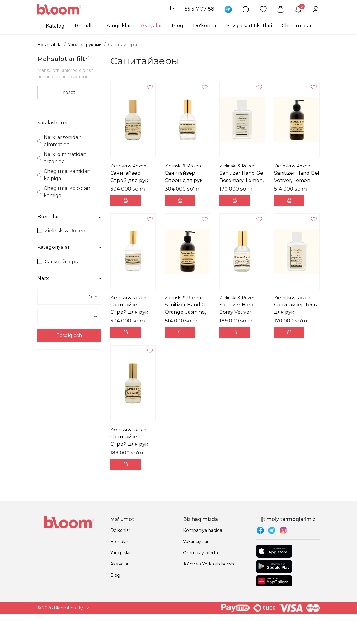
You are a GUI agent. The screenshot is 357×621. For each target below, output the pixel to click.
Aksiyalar (151, 26)
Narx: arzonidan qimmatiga (59, 140)
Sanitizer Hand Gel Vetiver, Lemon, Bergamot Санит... (296, 180)
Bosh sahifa (49, 44)
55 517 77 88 (199, 9)
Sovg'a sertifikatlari (249, 26)
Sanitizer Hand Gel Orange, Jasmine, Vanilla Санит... (187, 312)
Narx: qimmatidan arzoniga (62, 157)
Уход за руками (85, 44)
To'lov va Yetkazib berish (208, 564)
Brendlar (86, 26)
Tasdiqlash (69, 335)
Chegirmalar (297, 26)
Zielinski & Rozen (61, 231)
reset (69, 92)
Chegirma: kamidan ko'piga (63, 174)
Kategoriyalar (69, 247)
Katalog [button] (55, 26)
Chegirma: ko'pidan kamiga (63, 191)
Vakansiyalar (196, 541)
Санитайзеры (58, 262)
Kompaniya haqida (202, 530)
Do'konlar (205, 26)
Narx (69, 278)
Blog (177, 26)
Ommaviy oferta (200, 552)
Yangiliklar (118, 26)
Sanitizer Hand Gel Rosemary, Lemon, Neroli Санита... (242, 180)
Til (168, 9)
